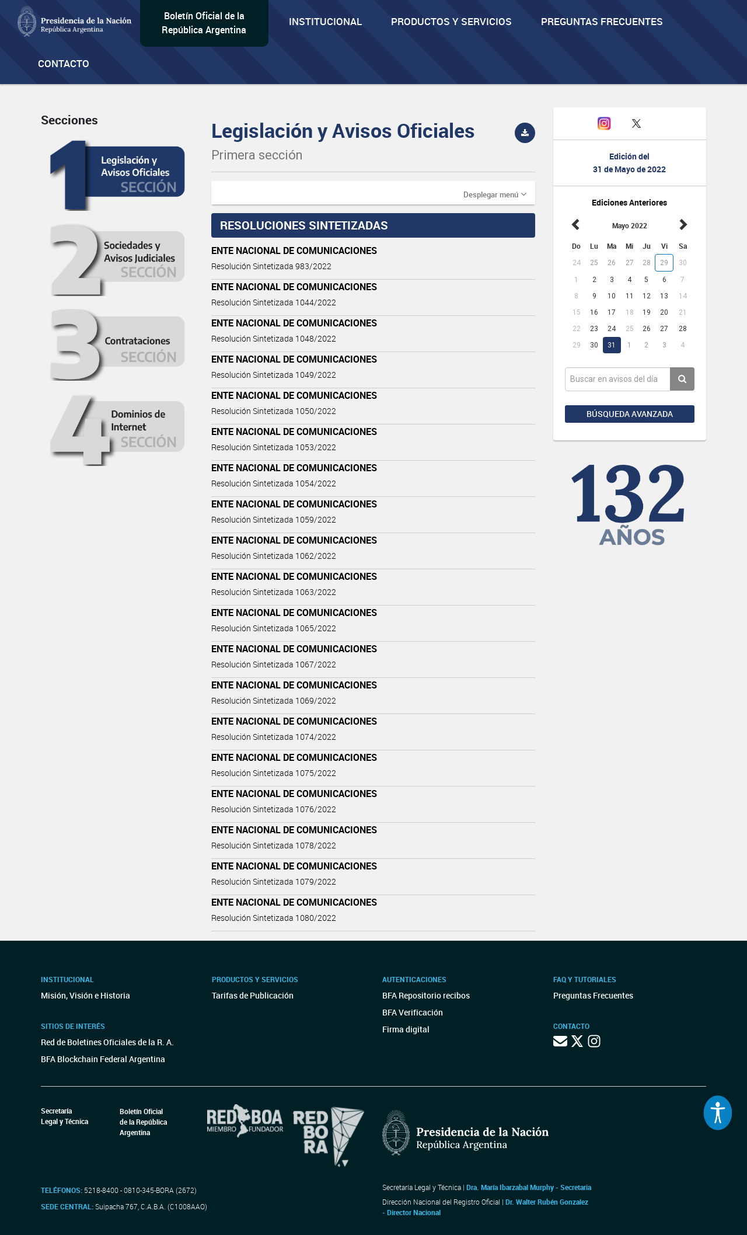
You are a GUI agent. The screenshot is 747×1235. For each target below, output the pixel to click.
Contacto (63, 63)
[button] (494, 194)
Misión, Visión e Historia (85, 995)
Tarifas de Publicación (253, 995)
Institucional (325, 21)
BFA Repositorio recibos (426, 995)
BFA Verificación (412, 1012)
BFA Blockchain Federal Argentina (103, 1058)
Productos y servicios (451, 21)
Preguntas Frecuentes (602, 21)
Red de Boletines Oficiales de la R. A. (107, 1042)
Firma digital (406, 1029)
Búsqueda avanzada (630, 413)
